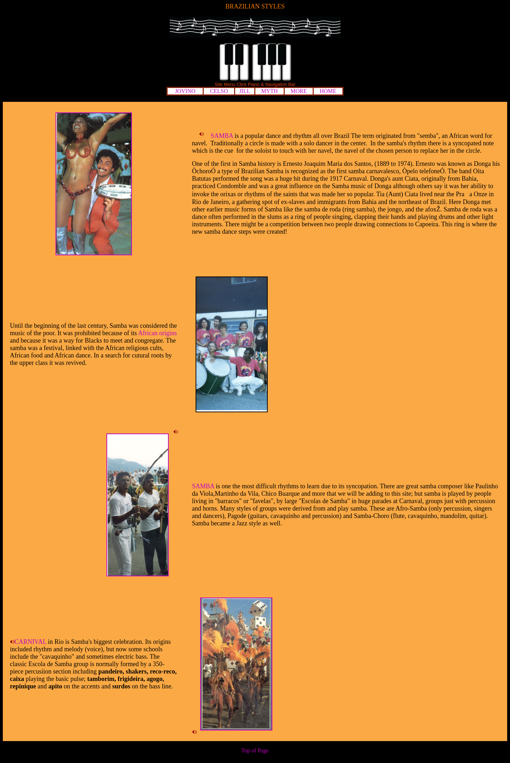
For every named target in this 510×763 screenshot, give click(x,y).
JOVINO (185, 91)
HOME (328, 91)
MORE (298, 91)
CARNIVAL (30, 641)
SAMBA (222, 135)
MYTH (269, 91)
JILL (244, 91)
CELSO (219, 91)
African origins (157, 333)
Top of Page (254, 750)
